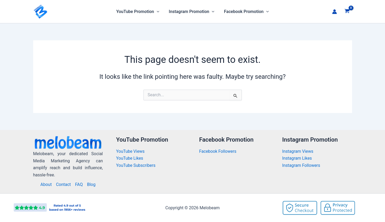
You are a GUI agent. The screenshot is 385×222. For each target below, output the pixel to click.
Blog (91, 184)
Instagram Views (298, 151)
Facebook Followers (218, 151)
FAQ (79, 184)
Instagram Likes (297, 158)
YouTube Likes (129, 158)
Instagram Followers (301, 165)
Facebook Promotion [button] (245, 11)
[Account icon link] (334, 11)
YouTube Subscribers (136, 165)
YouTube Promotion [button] (138, 11)
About (46, 184)
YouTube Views (130, 151)
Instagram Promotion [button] (191, 11)
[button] (157, 11)
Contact (63, 184)
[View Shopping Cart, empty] (347, 11)
